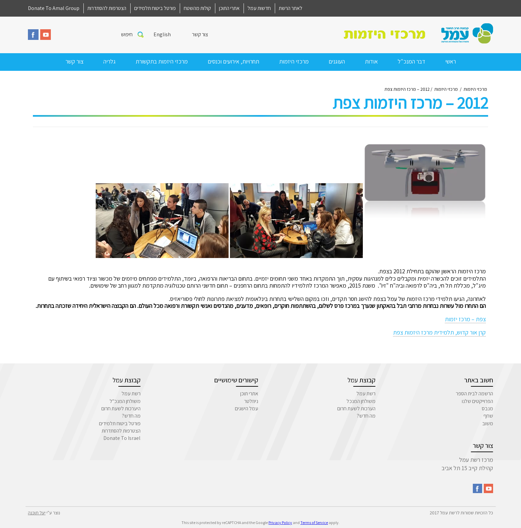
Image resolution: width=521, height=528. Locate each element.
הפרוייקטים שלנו (477, 401)
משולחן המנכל (361, 401)
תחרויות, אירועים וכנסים (233, 61)
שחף (488, 415)
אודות (371, 61)
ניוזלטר (251, 401)
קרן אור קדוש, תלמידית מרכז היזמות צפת (439, 332)
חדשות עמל (259, 8)
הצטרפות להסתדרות (106, 8)
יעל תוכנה (37, 513)
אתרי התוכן (229, 8)
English (162, 34)
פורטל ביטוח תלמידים (155, 8)
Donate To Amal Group (53, 8)
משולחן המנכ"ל (125, 401)
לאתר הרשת (290, 8)
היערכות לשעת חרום (121, 408)
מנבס (487, 408)
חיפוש (127, 34)
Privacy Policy (280, 522)
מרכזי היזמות (294, 61)
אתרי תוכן (249, 393)
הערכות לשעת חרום (356, 408)
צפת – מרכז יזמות (465, 319)
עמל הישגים (246, 408)
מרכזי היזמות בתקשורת (162, 61)
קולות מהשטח (197, 8)
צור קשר (200, 34)
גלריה (109, 61)
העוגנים (337, 61)
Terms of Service (314, 522)
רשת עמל (366, 393)
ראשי (450, 61)
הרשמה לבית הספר (474, 393)
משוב (487, 423)
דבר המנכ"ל (411, 61)
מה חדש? (366, 415)
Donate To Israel (122, 438)
